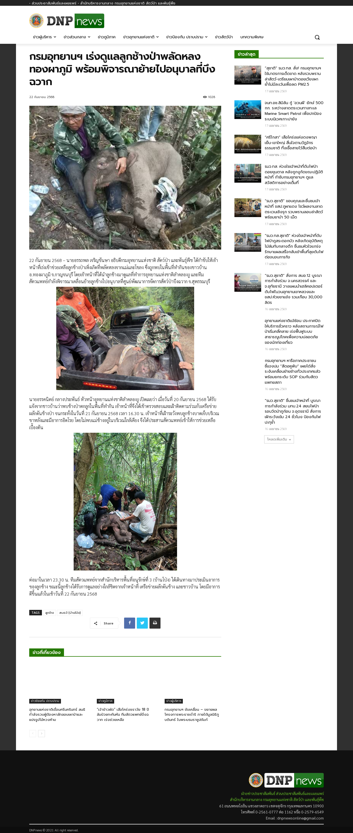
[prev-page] (32, 733)
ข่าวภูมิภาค (105, 701)
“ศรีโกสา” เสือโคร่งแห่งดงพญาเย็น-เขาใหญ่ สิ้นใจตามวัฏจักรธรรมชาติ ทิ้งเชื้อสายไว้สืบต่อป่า (291, 142)
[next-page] (41, 733)
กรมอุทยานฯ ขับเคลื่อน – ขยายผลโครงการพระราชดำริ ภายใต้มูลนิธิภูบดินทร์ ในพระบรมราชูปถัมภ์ (192, 714)
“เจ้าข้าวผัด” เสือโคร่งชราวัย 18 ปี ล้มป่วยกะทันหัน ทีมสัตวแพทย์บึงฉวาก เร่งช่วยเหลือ (123, 714)
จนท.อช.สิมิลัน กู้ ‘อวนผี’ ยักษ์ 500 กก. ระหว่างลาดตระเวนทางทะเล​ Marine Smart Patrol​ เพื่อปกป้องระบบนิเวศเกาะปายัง (294, 111)
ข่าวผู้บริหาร (173, 701)
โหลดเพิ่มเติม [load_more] (279, 439)
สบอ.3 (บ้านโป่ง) (70, 612)
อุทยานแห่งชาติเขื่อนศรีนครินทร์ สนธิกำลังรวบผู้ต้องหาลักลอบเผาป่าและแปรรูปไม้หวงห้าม (57, 714)
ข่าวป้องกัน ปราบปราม (45, 701)
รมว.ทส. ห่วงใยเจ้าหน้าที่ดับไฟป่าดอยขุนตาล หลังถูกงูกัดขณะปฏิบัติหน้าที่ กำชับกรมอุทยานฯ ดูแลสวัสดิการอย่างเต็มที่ (294, 175)
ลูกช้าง (49, 612)
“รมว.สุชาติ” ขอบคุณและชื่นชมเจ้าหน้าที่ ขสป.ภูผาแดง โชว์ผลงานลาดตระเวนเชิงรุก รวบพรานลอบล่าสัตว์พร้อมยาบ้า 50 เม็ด (294, 209)
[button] (317, 37)
